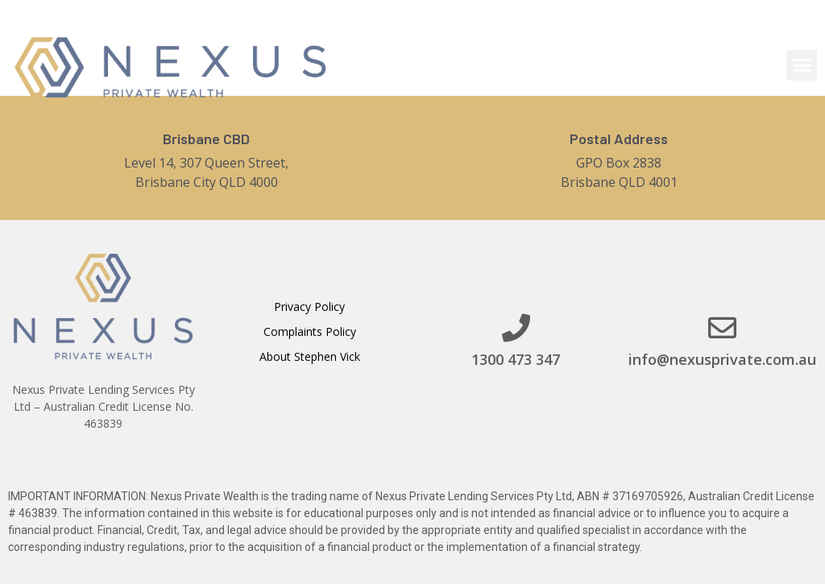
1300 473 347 (515, 359)
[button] (801, 65)
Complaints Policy (309, 331)
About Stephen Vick (309, 356)
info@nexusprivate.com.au (722, 359)
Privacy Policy (309, 306)
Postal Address (619, 138)
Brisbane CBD (206, 138)
